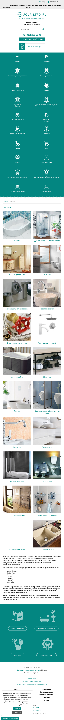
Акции (12, 5)
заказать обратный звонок (32, 39)
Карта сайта (32, 678)
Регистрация (54, 2)
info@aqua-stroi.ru (34, 710)
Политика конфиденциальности (31, 681)
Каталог (16, 5)
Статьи (58, 5)
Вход (43, 2)
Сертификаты (51, 5)
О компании (6, 6)
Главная (5, 201)
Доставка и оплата (29, 6)
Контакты (43, 5)
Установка (36, 5)
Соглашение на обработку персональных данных (32, 684)
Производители (46, 692)
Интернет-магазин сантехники (28, 670)
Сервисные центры (46, 695)
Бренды (22, 5)
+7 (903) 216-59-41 (32, 35)
